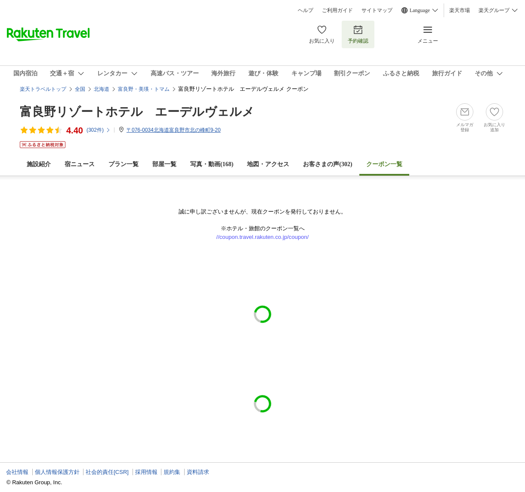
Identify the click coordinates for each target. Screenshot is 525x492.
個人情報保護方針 (57, 472)
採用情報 (146, 472)
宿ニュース (80, 164)
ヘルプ (305, 10)
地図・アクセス (268, 164)
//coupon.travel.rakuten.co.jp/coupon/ (262, 237)
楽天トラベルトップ (43, 89)
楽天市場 (459, 10)
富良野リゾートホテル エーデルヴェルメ (137, 111)
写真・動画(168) (211, 164)
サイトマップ (376, 10)
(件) (98, 130)
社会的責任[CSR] (107, 472)
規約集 (172, 472)
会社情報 (17, 472)
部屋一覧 (164, 164)
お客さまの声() (327, 164)
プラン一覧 (123, 164)
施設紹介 (39, 164)
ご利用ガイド (337, 10)
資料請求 (198, 472)
